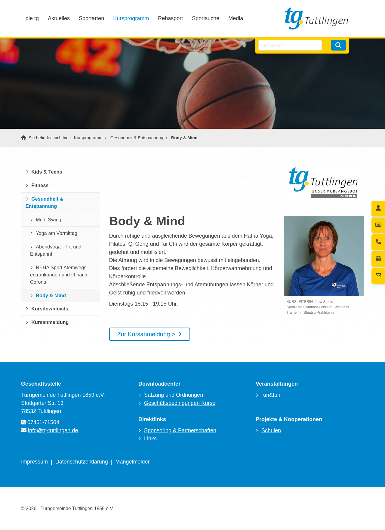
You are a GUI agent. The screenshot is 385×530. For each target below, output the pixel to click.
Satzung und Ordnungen (173, 395)
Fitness (39, 185)
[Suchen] (338, 45)
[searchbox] (290, 45)
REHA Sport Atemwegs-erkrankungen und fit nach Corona (59, 275)
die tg (32, 18)
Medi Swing (48, 219)
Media (235, 18)
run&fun (270, 395)
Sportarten (91, 18)
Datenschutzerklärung (81, 462)
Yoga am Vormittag (56, 233)
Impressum (35, 462)
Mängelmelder (133, 462)
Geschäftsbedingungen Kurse (179, 403)
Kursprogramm (131, 18)
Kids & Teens (46, 171)
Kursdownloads (49, 308)
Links (150, 439)
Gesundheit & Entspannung (136, 137)
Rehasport (170, 18)
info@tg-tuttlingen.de (53, 430)
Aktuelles (59, 18)
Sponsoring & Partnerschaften (180, 430)
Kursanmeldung (50, 322)
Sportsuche (205, 18)
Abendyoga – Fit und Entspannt (56, 250)
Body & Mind (184, 137)
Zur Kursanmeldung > (146, 334)
